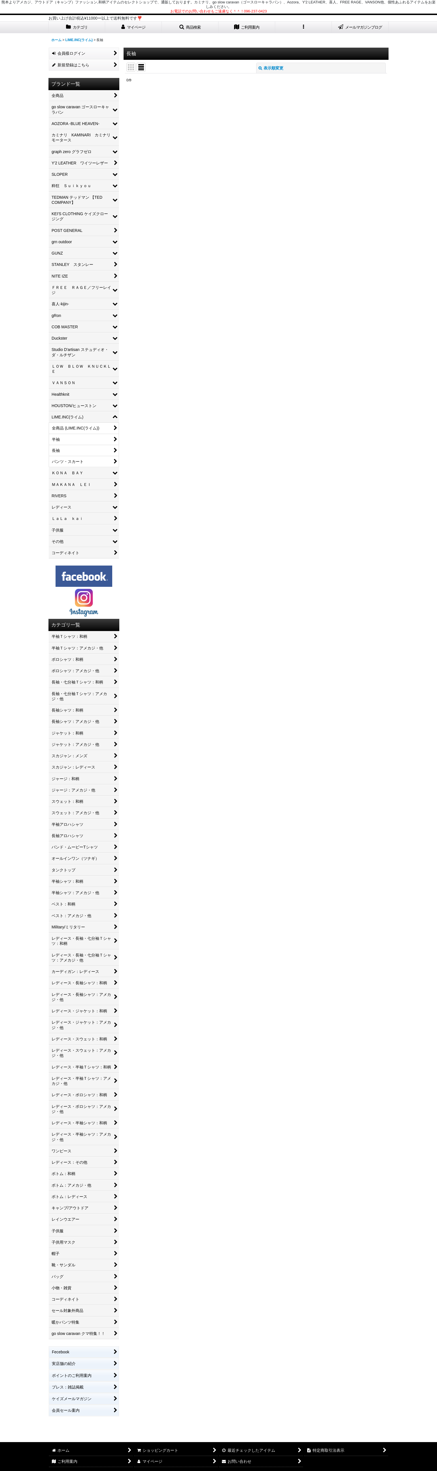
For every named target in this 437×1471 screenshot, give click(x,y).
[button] (190, 27)
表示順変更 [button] (270, 68)
